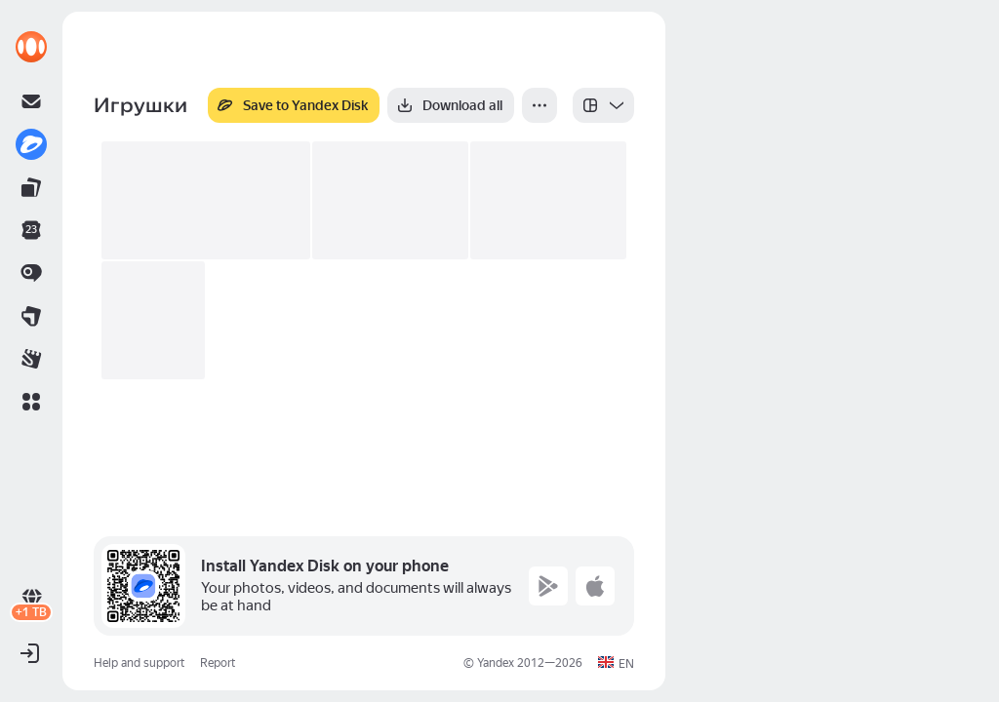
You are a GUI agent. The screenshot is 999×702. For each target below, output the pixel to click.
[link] (31, 46)
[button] (31, 401)
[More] (539, 105)
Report (217, 663)
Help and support (139, 663)
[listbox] (603, 105)
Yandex (495, 663)
